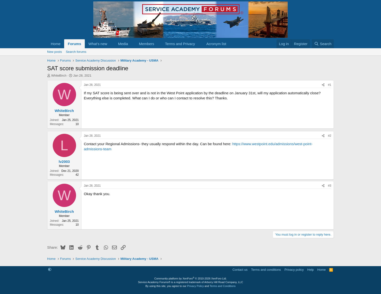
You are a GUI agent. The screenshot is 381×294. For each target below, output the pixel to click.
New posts (54, 52)
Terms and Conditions (222, 286)
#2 (329, 135)
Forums (74, 44)
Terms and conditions (266, 269)
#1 (329, 85)
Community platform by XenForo (190, 278)
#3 (329, 185)
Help (310, 269)
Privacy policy (294, 269)
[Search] (323, 43)
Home (56, 44)
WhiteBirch (59, 75)
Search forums (76, 52)
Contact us (240, 269)
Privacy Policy (195, 286)
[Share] (323, 85)
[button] (111, 43)
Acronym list (216, 44)
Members (146, 44)
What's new (97, 44)
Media (123, 44)
